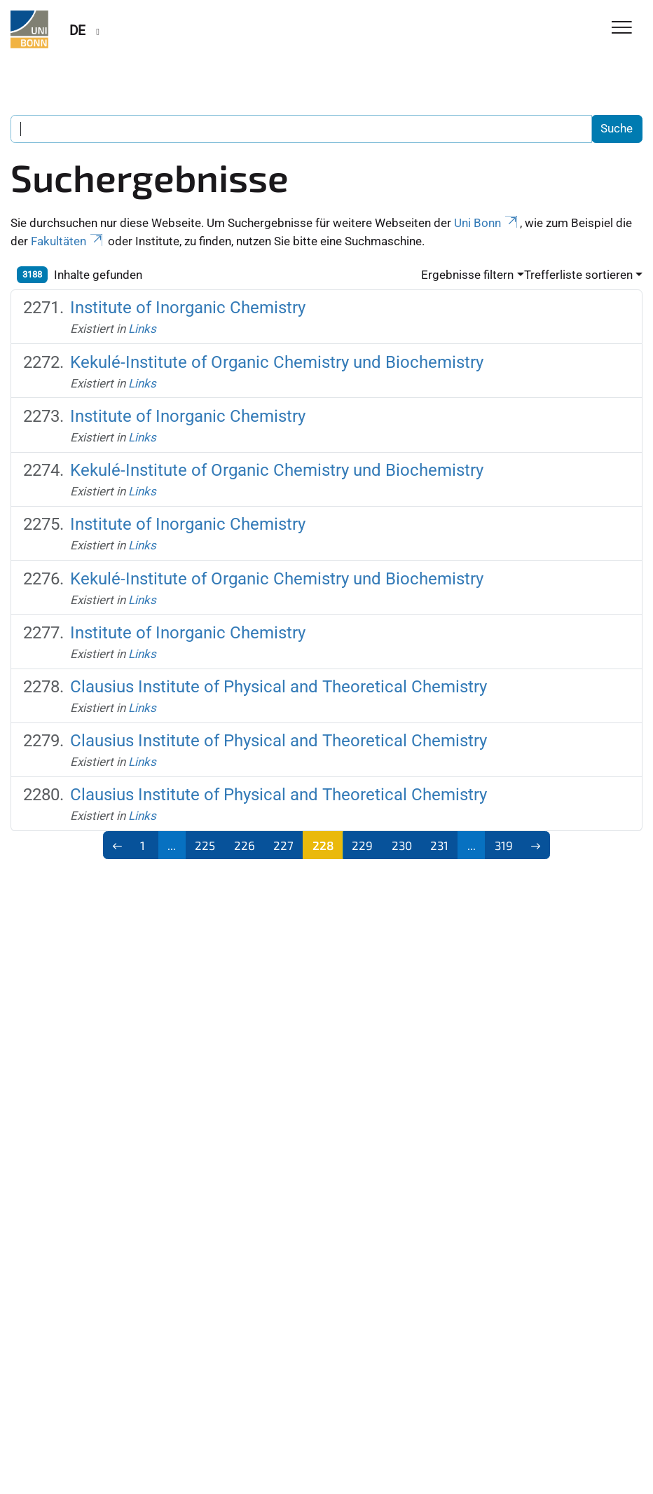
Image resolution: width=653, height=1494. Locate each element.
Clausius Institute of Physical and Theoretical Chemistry (278, 686)
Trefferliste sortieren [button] (578, 275)
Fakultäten (68, 241)
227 (283, 845)
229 (362, 845)
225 (205, 845)
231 (439, 845)
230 (402, 845)
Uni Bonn (487, 223)
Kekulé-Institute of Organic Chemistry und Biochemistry (276, 362)
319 (504, 845)
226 (244, 845)
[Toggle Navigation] (622, 28)
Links (142, 329)
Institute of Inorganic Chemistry (187, 307)
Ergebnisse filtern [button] (467, 275)
